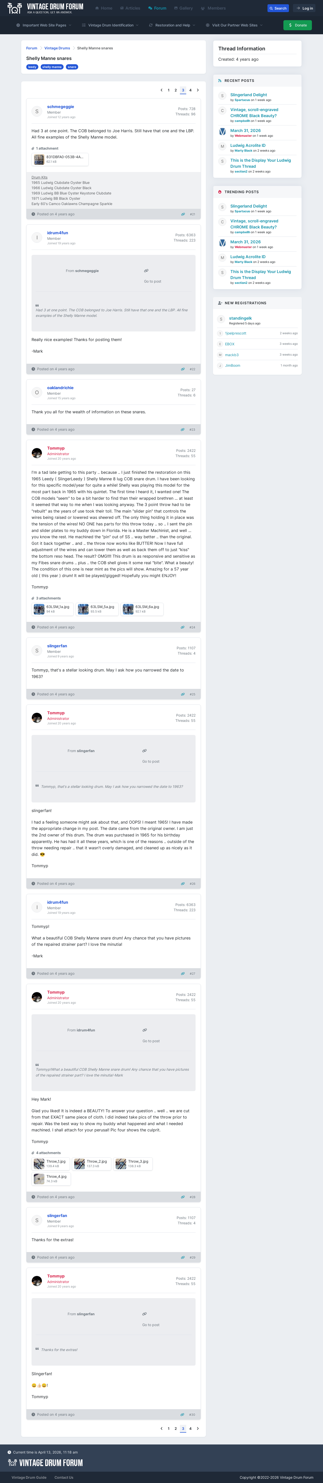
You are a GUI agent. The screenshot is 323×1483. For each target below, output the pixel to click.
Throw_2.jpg (97, 1161)
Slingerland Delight (248, 94)
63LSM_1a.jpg (57, 606)
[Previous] (161, 90)
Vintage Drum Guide (29, 1477)
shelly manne (52, 67)
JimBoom (232, 365)
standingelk (240, 318)
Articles (130, 8)
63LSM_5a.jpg (102, 606)
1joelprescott (235, 333)
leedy (32, 67)
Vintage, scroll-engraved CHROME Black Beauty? (254, 112)
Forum (157, 8)
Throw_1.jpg (56, 1161)
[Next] (198, 90)
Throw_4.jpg (56, 1176)
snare (72, 67)
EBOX (229, 344)
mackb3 (232, 355)
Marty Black (244, 150)
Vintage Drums (57, 48)
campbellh (243, 121)
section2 (241, 171)
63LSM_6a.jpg (147, 606)
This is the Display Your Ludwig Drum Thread (260, 163)
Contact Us (64, 1477)
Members (213, 8)
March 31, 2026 (245, 130)
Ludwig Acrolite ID (248, 145)
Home (103, 8)
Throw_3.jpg (138, 1161)
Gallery (183, 8)
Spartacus (243, 100)
